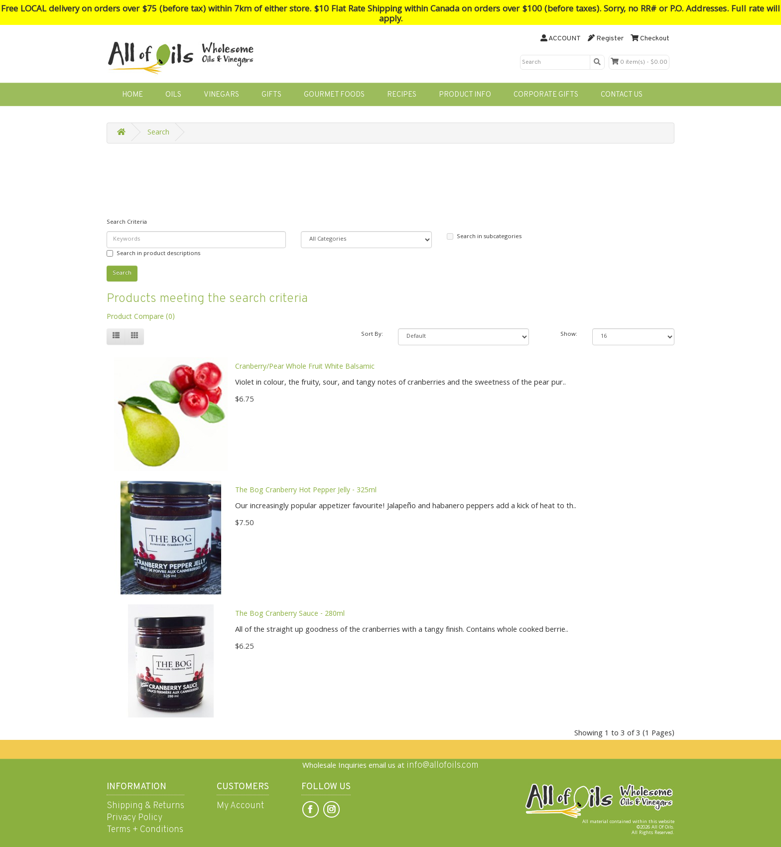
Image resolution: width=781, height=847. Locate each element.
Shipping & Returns (145, 806)
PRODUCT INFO (465, 95)
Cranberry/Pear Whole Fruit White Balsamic (305, 367)
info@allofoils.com (442, 765)
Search (158, 133)
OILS (173, 95)
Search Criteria (127, 222)
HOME (132, 95)
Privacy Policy (134, 818)
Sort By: (372, 334)
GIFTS (271, 95)
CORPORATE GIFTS (546, 95)
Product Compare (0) (141, 317)
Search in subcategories (484, 237)
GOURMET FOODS (334, 95)
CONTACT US (622, 95)
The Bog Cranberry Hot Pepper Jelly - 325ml (306, 491)
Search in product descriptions (153, 254)
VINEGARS (221, 95)
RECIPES (401, 95)
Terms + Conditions (145, 830)
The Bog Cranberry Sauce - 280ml (290, 614)
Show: (568, 334)
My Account (240, 806)
